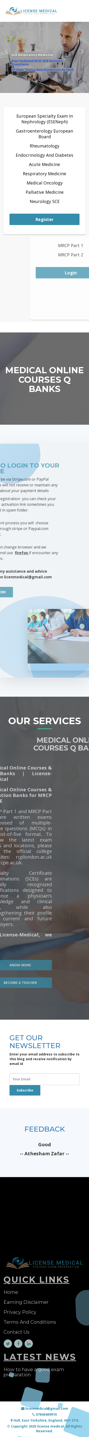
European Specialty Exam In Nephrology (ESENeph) (44, 118)
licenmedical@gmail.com (44, 1408)
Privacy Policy (20, 1385)
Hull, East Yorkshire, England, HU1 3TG (44, 1420)
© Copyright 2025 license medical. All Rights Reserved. (44, 1428)
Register (44, 219)
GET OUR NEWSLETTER (35, 1041)
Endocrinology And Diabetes (44, 155)
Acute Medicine (44, 164)
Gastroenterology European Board (44, 133)
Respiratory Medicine (44, 173)
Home (11, 1365)
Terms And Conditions (30, 1395)
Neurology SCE (45, 201)
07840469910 (44, 1414)
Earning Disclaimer (26, 1375)
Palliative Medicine (45, 192)
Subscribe (25, 1090)
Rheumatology (44, 146)
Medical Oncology (45, 183)
